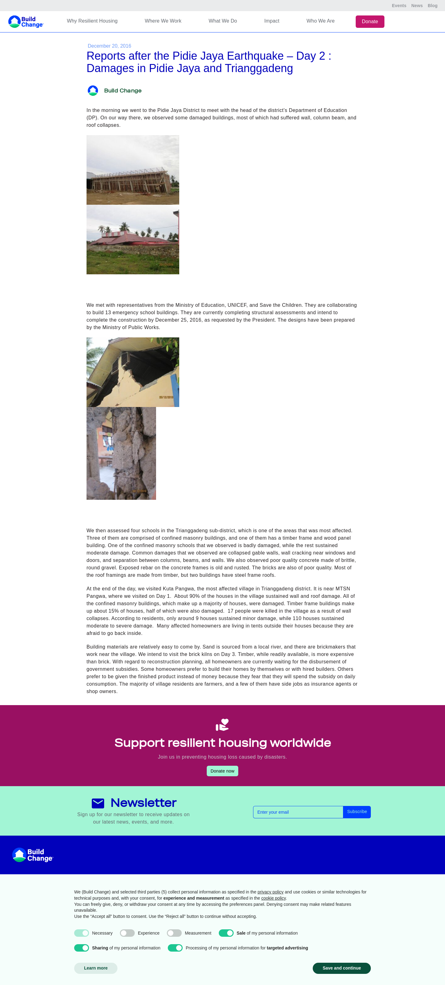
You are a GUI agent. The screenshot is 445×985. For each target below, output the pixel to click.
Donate (370, 21)
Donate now (222, 771)
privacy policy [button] (271, 891)
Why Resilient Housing (92, 21)
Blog (433, 5)
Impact (271, 21)
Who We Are (321, 21)
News (417, 5)
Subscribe (357, 811)
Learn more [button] (96, 968)
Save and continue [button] (342, 968)
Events (399, 5)
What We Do (223, 21)
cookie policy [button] (273, 898)
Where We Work (163, 21)
